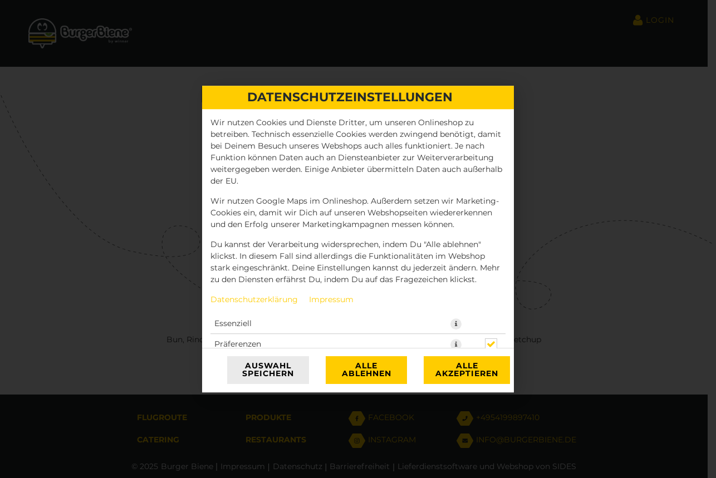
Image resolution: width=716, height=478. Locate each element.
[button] (456, 323)
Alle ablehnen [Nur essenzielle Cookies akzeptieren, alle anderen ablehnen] (366, 370)
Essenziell (233, 324)
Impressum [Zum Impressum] (331, 300)
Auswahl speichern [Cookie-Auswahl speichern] (268, 370)
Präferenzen (237, 344)
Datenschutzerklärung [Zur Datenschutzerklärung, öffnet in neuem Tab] (254, 300)
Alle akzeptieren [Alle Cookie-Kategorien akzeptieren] (466, 370)
